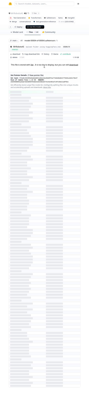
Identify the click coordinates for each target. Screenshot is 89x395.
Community (48, 32)
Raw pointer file (35, 75)
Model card (16, 32)
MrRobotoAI (17, 13)
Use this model (35, 27)
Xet (32, 64)
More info (47, 87)
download (73, 64)
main (14, 40)
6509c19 (66, 47)
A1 (25, 13)
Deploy (19, 27)
